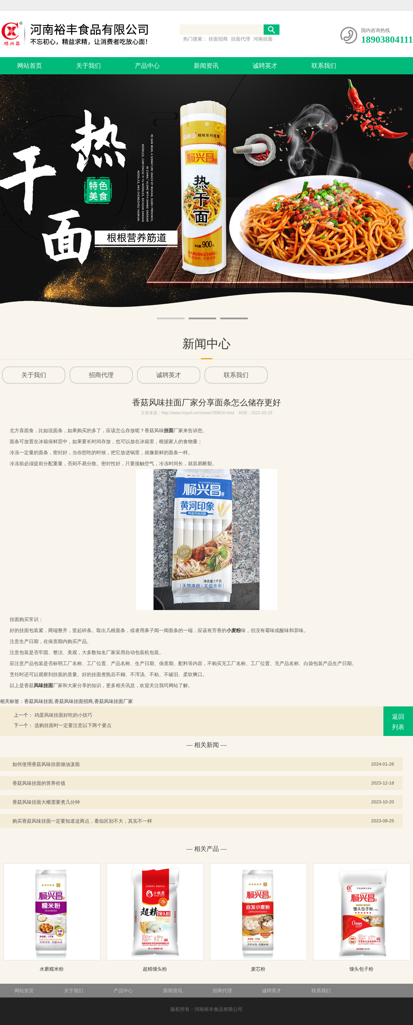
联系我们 (323, 65)
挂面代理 (241, 39)
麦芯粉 (258, 969)
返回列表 (398, 721)
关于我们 (88, 65)
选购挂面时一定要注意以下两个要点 (73, 725)
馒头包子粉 (361, 969)
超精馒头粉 (155, 969)
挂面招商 (219, 39)
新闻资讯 (206, 65)
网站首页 (29, 65)
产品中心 (147, 65)
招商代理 (222, 990)
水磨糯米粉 (52, 969)
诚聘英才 (265, 65)
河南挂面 (263, 39)
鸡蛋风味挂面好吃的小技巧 (63, 715)
